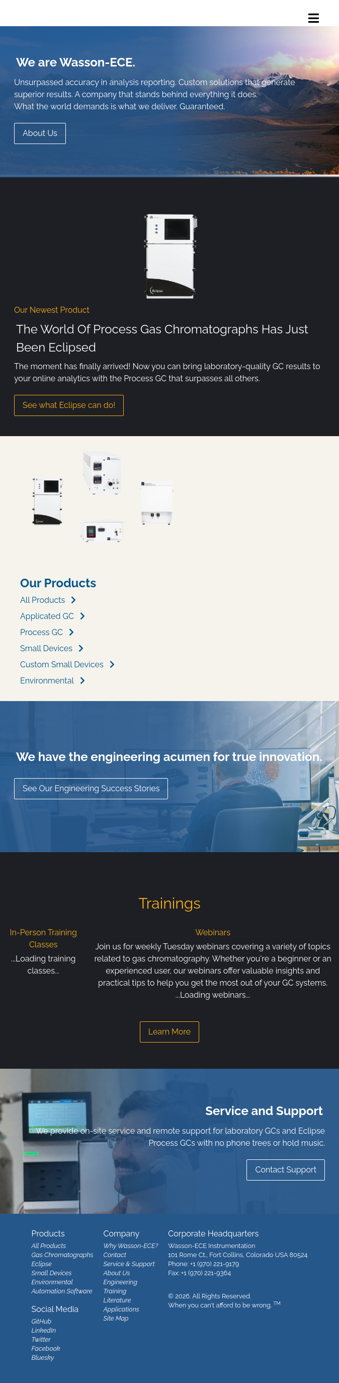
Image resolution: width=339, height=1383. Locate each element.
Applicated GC (47, 616)
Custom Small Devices (62, 664)
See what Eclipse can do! (69, 405)
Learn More (169, 1031)
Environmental (47, 680)
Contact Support (285, 1169)
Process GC (41, 632)
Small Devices (46, 648)
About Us (40, 133)
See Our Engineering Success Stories (91, 788)
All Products (42, 600)
